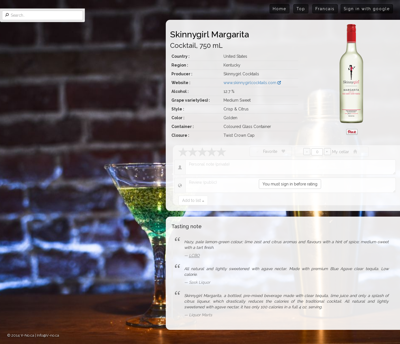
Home (279, 9)
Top (300, 9)
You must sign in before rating (290, 184)
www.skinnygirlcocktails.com (252, 82)
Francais (325, 9)
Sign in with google (367, 9)
